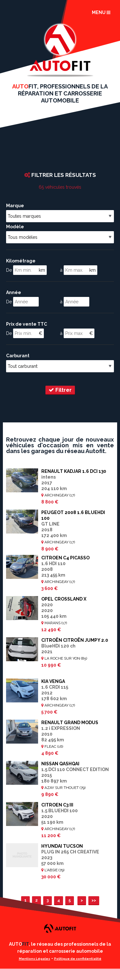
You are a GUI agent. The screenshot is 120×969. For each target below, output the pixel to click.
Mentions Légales (34, 958)
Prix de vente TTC (26, 324)
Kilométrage (21, 260)
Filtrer (60, 390)
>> (94, 900)
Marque (15, 205)
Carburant (17, 355)
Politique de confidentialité (77, 958)
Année (13, 292)
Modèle (15, 226)
